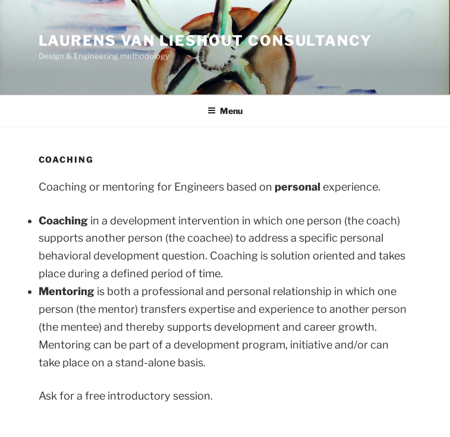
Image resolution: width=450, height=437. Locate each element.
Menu (225, 111)
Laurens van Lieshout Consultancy (205, 40)
